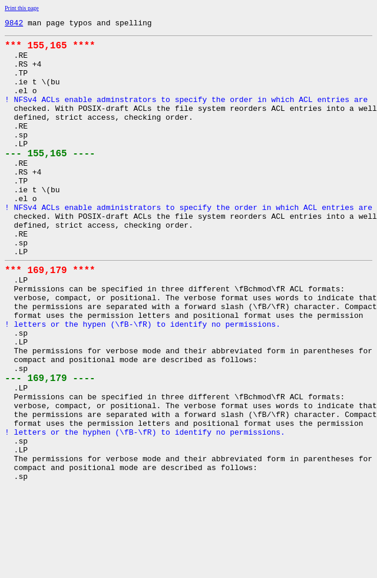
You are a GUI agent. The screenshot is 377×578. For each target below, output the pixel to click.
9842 (14, 24)
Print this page (22, 8)
